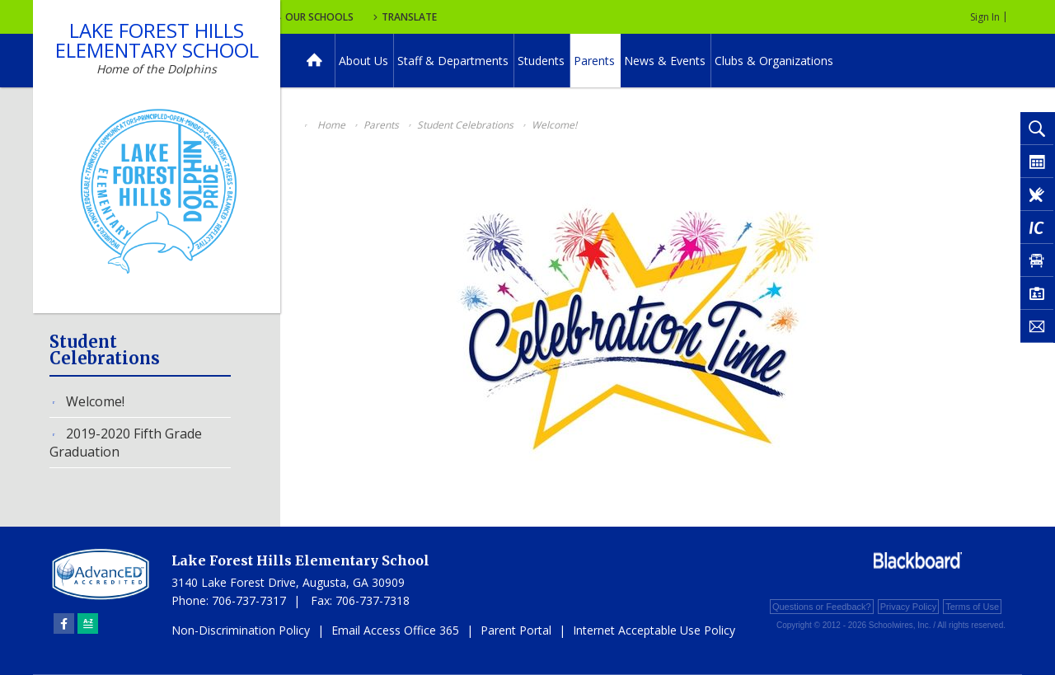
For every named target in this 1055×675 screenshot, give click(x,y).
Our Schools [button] (454, 17)
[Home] (314, 60)
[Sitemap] (87, 623)
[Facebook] (64, 623)
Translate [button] (549, 17)
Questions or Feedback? (821, 607)
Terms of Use (972, 607)
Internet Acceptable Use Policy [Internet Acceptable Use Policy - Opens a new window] (654, 630)
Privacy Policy (908, 607)
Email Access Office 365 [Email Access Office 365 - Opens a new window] (395, 630)
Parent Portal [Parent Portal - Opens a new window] (516, 630)
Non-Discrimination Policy (240, 630)
